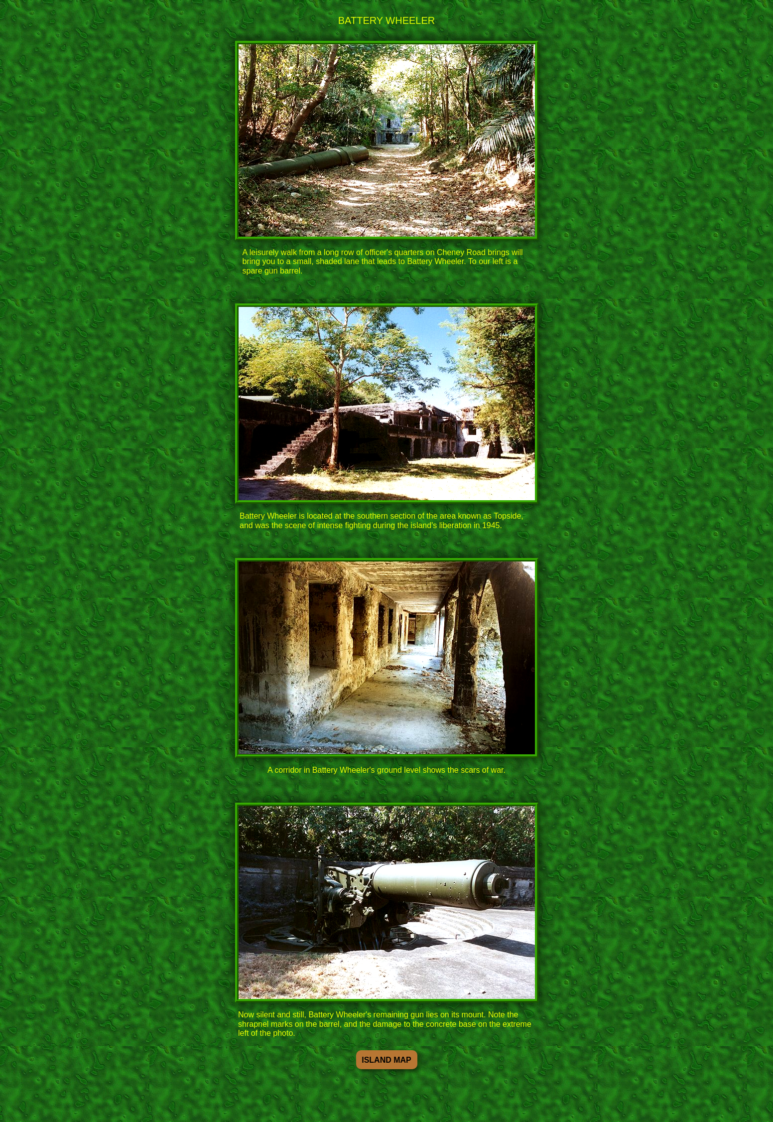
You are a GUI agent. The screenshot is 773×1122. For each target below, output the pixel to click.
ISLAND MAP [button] (386, 1060)
